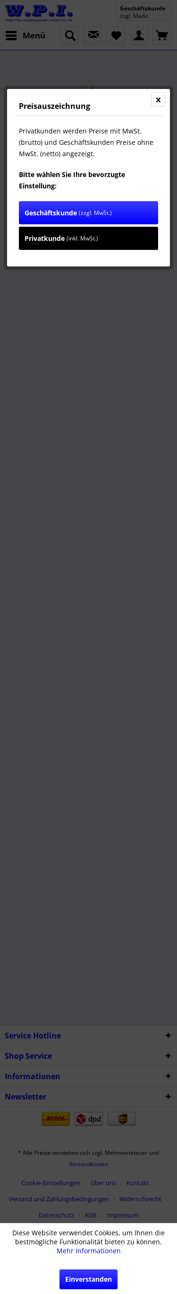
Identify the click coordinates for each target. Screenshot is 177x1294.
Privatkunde (61, 238)
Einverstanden (88, 1279)
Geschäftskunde (68, 212)
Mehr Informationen (89, 1250)
